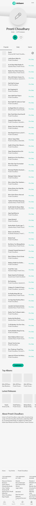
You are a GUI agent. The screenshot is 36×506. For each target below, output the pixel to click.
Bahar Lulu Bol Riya (14, 232)
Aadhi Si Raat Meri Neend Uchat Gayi (19, 145)
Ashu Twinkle (6, 488)
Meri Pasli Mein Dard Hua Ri (16, 114)
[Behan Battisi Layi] (28, 398)
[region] (18, 471)
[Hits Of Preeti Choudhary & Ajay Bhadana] (6, 378)
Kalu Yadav (11, 208)
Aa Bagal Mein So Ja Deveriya (17, 108)
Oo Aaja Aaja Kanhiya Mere (16, 300)
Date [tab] (18, 47)
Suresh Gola (11, 277)
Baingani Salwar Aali (14, 176)
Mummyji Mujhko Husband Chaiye (18, 170)
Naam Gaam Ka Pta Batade (16, 275)
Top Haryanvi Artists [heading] (6, 477)
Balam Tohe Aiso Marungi (16, 126)
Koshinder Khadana (13, 233)
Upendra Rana (12, 66)
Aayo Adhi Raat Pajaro (14, 95)
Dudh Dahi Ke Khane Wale (16, 207)
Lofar (30, 493)
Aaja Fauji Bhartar (13, 213)
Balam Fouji (11, 238)
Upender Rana (12, 307)
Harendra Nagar (12, 270)
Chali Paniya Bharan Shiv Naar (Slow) (17, 405)
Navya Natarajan (20, 482)
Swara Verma (6, 484)
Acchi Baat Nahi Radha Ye (15, 64)
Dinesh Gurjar (12, 110)
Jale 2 (30, 484)
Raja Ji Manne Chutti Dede (16, 256)
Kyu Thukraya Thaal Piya (15, 349)
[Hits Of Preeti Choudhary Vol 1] (28, 378)
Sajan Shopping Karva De (15, 151)
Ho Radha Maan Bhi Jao (15, 293)
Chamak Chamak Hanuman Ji (16, 250)
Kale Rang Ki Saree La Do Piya (17, 133)
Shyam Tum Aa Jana (14, 343)
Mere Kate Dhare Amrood (16, 194)
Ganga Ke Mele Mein (14, 120)
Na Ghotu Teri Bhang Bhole (16, 244)
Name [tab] (30, 47)
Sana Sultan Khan (20, 484)
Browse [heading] (18, 491)
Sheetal (18, 481)
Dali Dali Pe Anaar (13, 83)
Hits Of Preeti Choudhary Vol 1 (28, 384)
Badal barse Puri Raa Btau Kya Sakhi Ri (19, 157)
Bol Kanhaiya (12, 281)
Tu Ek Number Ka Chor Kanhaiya (17, 324)
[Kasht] (6, 398)
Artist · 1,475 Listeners (18, 32)
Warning (31, 491)
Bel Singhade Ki (13, 89)
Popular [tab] (6, 47)
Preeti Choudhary (18, 29)
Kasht (10, 52)
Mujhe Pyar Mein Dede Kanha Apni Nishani (21, 71)
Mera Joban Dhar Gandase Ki (17, 182)
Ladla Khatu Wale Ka (14, 58)
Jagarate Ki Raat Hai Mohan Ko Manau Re (20, 355)
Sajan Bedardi (12, 219)
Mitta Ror (4, 493)
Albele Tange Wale (13, 139)
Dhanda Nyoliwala (7, 486)
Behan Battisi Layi (28, 405)
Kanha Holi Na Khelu (14, 318)
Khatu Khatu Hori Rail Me (16, 188)
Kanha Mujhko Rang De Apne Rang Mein (20, 331)
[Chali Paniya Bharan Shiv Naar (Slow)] (17, 398)
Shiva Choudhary (7, 495)
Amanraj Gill (11, 54)
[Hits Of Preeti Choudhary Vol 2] (17, 378)
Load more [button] (18, 365)
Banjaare (4, 482)
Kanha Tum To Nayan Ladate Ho (17, 312)
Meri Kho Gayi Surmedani (16, 163)
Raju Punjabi (5, 497)
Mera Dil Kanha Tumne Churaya (17, 77)
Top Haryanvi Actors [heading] (20, 477)
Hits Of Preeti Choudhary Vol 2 (17, 384)
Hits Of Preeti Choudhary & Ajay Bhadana (6, 384)
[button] (21, 37)
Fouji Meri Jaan (12, 269)
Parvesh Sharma (23, 351)
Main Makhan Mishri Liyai (15, 337)
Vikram (18, 486)
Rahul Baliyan (22, 140)
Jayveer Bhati (22, 289)
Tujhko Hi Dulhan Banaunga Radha (18, 201)
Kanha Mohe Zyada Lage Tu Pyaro (18, 225)
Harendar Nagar (23, 122)
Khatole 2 (32, 481)
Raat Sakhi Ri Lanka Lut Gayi (16, 102)
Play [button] (15, 37)
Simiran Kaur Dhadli (7, 491)
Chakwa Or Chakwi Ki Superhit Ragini (19, 287)
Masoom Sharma (7, 481)
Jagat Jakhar (19, 488)
